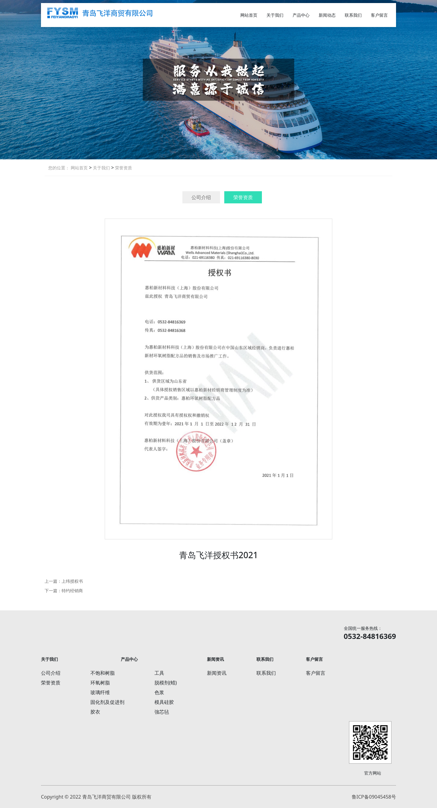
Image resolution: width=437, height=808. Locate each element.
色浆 (159, 692)
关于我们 (274, 15)
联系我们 (353, 15)
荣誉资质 (123, 168)
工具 (159, 673)
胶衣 (95, 711)
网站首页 (248, 15)
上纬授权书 (72, 581)
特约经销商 (72, 590)
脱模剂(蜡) (165, 682)
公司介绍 (201, 197)
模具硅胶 (164, 702)
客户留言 (379, 15)
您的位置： (58, 168)
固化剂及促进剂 (107, 702)
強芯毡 (161, 711)
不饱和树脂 (102, 673)
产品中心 (301, 15)
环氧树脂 (100, 682)
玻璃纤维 (100, 692)
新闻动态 (327, 15)
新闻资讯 (216, 673)
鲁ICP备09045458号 (374, 796)
